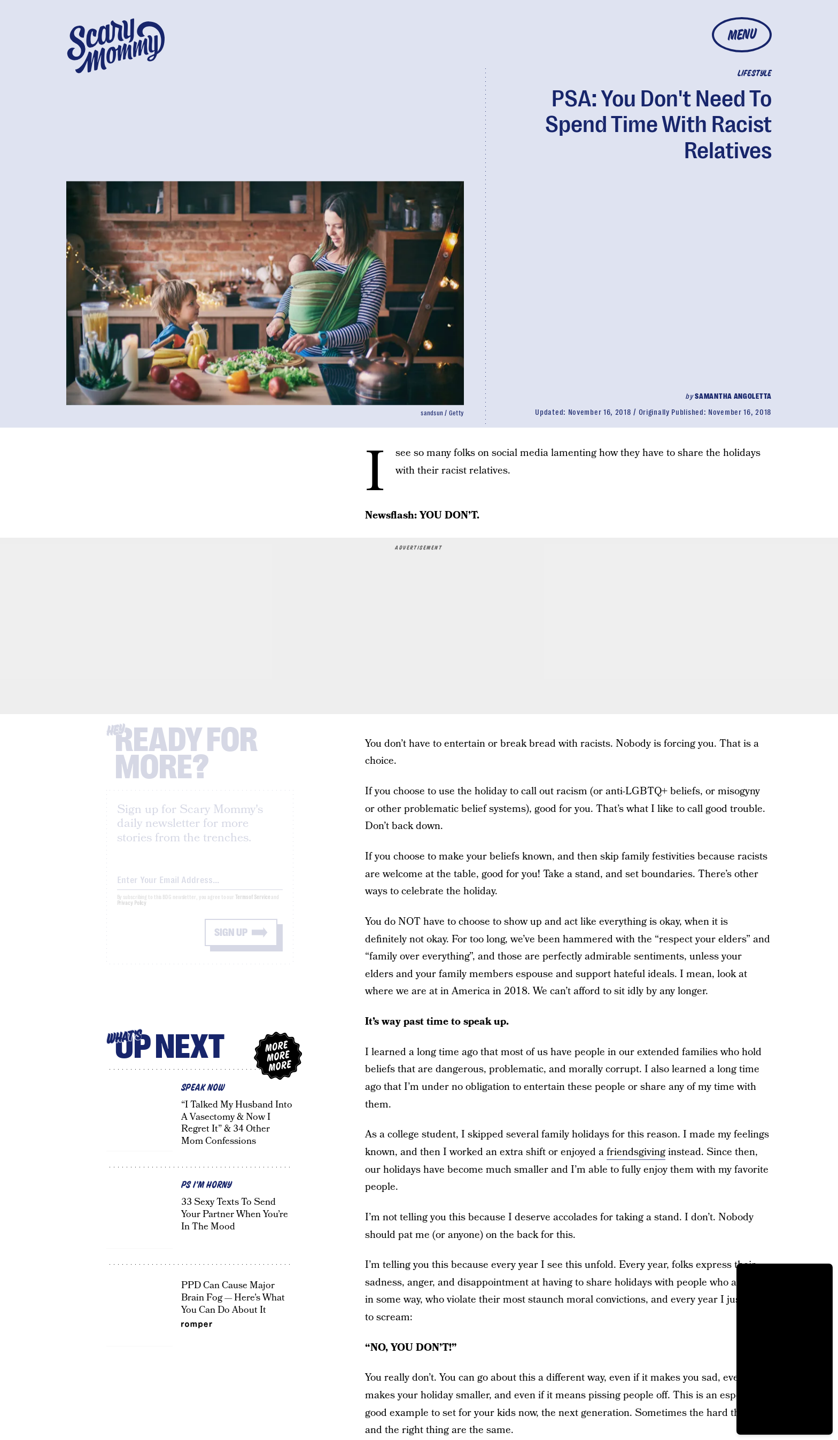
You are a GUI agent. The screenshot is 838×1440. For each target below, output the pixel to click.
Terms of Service (252, 906)
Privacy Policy (132, 912)
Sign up (230, 941)
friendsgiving (636, 1152)
